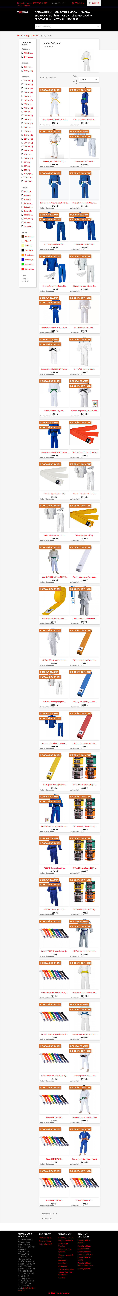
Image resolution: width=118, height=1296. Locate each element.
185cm (28, 115)
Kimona (85, 12)
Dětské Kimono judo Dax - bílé (84, 1117)
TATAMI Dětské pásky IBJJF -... (84, 785)
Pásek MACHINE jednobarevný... (54, 951)
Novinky (58, 19)
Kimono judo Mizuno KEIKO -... (84, 1034)
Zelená (29, 264)
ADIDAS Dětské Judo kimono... (84, 618)
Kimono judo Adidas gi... (85, 161)
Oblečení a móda (66, 12)
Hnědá (29, 236)
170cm (28, 104)
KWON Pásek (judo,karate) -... (54, 618)
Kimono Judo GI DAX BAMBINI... (54, 120)
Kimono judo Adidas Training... (54, 743)
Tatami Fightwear (28, 226)
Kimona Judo (28, 67)
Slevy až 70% (43, 19)
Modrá (29, 259)
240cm (28, 135)
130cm (28, 88)
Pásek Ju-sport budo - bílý (54, 494)
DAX (27, 199)
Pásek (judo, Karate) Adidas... (84, 577)
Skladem (28, 53)
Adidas (28, 191)
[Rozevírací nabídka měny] (62, 3)
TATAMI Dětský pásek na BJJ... (84, 826)
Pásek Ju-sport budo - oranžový (84, 452)
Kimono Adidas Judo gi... (85, 244)
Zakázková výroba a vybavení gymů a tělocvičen (66, 1272)
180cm (28, 112)
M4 (27, 170)
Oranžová (29, 255)
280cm (28, 146)
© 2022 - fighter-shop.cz (59, 1293)
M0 (27, 162)
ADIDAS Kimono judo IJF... (54, 868)
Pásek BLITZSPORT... (54, 1117)
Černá (29, 250)
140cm (28, 92)
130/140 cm (28, 177)
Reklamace (62, 1266)
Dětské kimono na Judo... (84, 327)
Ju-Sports (28, 203)
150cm (28, 131)
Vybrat (89, 79)
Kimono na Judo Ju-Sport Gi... (54, 286)
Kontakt (61, 1277)
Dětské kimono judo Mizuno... (84, 203)
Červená (29, 269)
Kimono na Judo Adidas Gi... (84, 286)
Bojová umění (43, 12)
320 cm (28, 154)
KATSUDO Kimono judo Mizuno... (54, 826)
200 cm (28, 127)
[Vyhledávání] (68, 26)
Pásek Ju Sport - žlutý (84, 535)
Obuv (65, 15)
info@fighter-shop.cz (26, 1289)
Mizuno (28, 222)
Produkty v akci (45, 1238)
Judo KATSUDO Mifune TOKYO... (54, 577)
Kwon (28, 211)
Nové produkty (45, 1241)
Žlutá (28, 245)
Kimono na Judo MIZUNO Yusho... (54, 327)
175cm (28, 108)
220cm (28, 139)
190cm (28, 119)
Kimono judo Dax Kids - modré (84, 1159)
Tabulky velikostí (84, 1269)
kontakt (72, 19)
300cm (28, 150)
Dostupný (28, 57)
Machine (28, 215)
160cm (28, 96)
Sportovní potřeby (47, 15)
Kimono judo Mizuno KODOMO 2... (54, 203)
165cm (28, 100)
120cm (28, 84)
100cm (28, 158)
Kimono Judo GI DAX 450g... (84, 120)
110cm (28, 81)
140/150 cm (28, 174)
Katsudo (28, 207)
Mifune (28, 218)
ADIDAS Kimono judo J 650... (54, 701)
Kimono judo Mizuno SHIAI (84, 1076)
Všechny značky (82, 15)
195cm (28, 123)
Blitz (27, 195)
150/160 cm (28, 181)
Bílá (28, 241)
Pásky (28, 70)
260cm (28, 143)
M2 (27, 166)
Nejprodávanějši (45, 1244)
